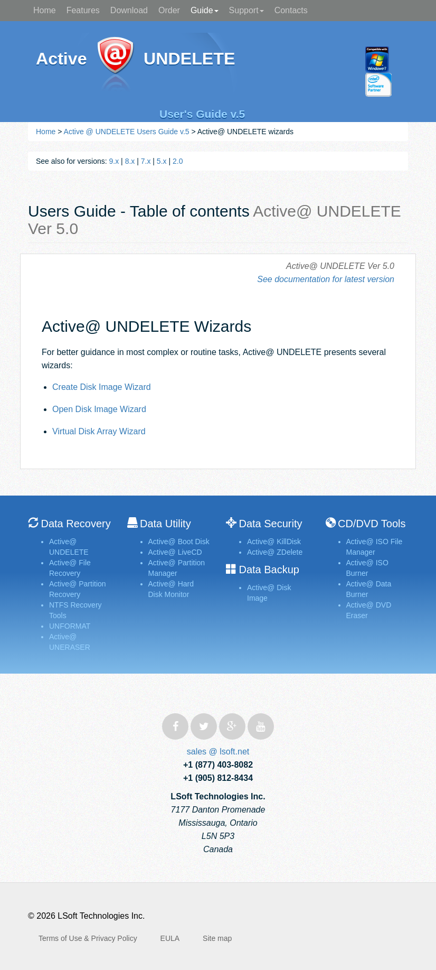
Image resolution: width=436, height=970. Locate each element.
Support (246, 10)
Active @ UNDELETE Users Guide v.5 (126, 131)
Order (169, 10)
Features (83, 10)
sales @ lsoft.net (218, 751)
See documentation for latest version (325, 279)
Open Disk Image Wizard (99, 409)
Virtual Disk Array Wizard (99, 431)
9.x (114, 161)
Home (44, 10)
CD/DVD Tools (372, 523)
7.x (146, 161)
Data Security (270, 523)
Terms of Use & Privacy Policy (88, 938)
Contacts (291, 10)
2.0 (178, 161)
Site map (217, 938)
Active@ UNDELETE (115, 64)
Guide (205, 10)
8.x (130, 161)
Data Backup (269, 569)
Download (129, 10)
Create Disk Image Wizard (101, 387)
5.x (162, 161)
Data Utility (165, 523)
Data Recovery (75, 523)
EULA (170, 938)
